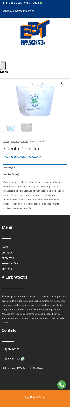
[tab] (35, 167)
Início (6, 141)
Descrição (9, 167)
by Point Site (35, 397)
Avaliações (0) (11, 174)
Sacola (24, 141)
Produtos (15, 141)
